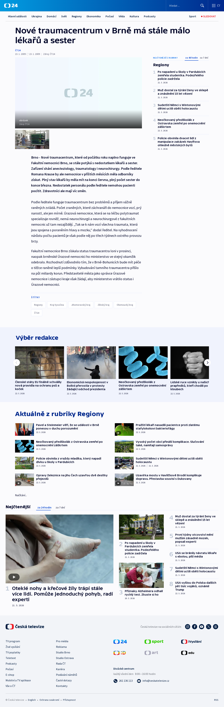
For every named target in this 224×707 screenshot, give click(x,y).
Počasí (110, 16)
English (32, 699)
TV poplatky (13, 652)
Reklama (61, 646)
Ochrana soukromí (49, 699)
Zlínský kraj (103, 303)
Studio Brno (63, 652)
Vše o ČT (11, 685)
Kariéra (60, 668)
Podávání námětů (66, 674)
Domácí (51, 16)
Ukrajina (36, 16)
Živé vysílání (13, 646)
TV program (13, 640)
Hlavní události (17, 16)
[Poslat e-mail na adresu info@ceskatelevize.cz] (153, 680)
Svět (64, 16)
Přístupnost (69, 699)
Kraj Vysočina (57, 303)
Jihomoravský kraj (80, 303)
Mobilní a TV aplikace (18, 680)
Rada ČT (61, 663)
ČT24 (17, 50)
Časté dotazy (64, 680)
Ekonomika (94, 16)
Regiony (77, 16)
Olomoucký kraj (125, 303)
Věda (122, 16)
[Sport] (193, 16)
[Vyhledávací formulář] (187, 5)
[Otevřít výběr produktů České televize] (216, 5)
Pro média (62, 640)
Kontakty (61, 685)
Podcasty (150, 16)
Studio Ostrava (65, 657)
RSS (216, 699)
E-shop (10, 674)
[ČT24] (11, 5)
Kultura (134, 16)
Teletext (11, 657)
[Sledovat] (208, 16)
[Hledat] (202, 5)
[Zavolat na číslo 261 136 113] (123, 680)
